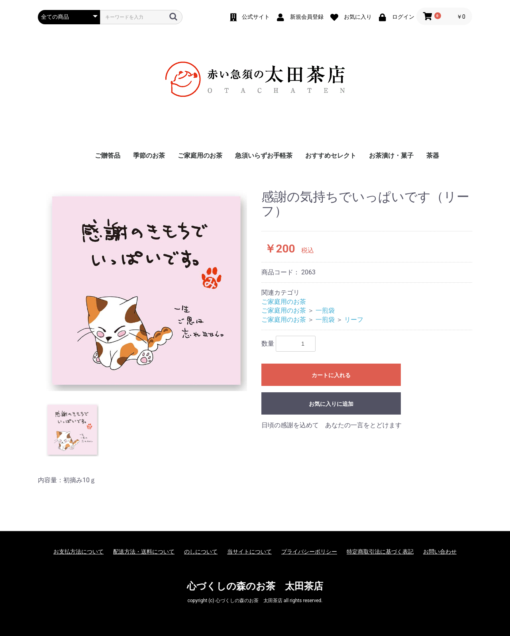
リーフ (353, 319)
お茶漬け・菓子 (391, 155)
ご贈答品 (107, 155)
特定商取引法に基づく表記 (380, 551)
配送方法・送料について (144, 551)
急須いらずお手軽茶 (263, 155)
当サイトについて (249, 551)
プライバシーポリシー (309, 551)
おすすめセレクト (330, 155)
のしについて (201, 551)
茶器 (432, 155)
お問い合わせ (440, 551)
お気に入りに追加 (331, 404)
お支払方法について (78, 551)
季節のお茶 (149, 155)
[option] (146, 290)
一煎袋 (325, 310)
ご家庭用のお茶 (200, 155)
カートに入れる (331, 375)
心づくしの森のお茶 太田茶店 (255, 586)
